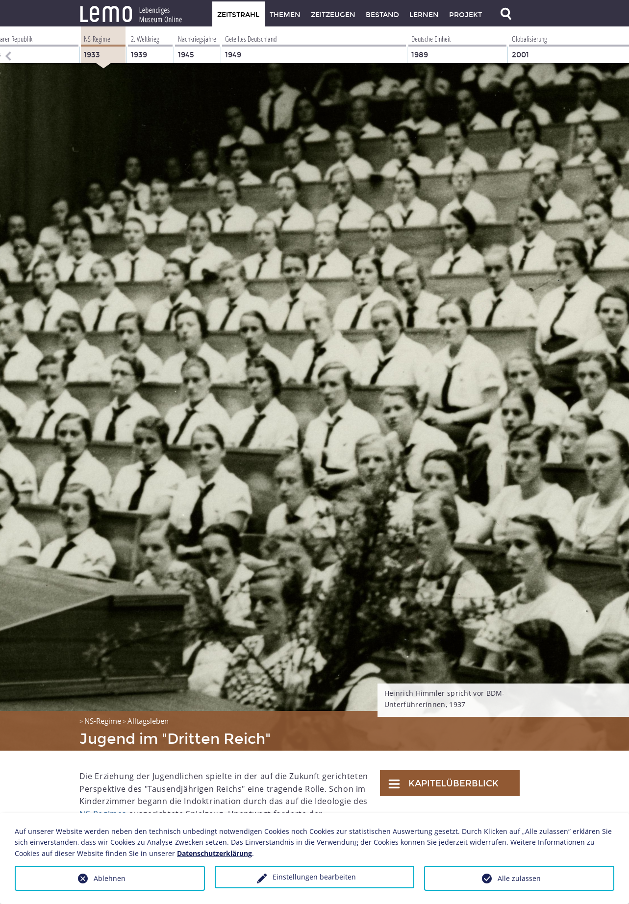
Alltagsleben (148, 721)
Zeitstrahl (238, 15)
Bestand (382, 15)
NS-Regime (102, 721)
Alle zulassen (519, 878)
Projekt (465, 15)
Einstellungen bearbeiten (314, 876)
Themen (285, 15)
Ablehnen (110, 878)
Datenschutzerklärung (214, 853)
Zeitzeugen (333, 15)
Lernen (424, 15)
